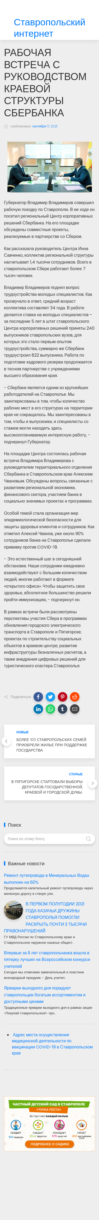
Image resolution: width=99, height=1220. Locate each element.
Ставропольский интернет (49, 28)
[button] (38, 697)
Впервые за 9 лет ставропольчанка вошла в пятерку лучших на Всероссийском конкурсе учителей (47, 959)
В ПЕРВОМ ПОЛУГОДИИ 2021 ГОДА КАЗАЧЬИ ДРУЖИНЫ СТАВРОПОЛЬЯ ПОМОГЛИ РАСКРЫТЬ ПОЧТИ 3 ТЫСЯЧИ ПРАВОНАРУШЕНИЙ (45, 917)
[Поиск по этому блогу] (49, 839)
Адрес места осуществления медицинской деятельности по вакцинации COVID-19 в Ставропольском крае (52, 1044)
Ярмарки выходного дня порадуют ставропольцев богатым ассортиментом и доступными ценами (45, 995)
